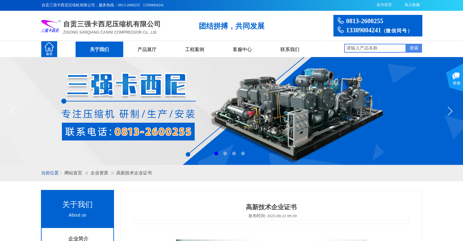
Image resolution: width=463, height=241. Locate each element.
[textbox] (375, 48)
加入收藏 (412, 5)
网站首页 (73, 173)
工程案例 (194, 49)
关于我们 (99, 49)
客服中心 (242, 49)
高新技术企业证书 (134, 173)
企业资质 (99, 173)
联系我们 (289, 49)
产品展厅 (147, 49)
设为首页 (384, 5)
